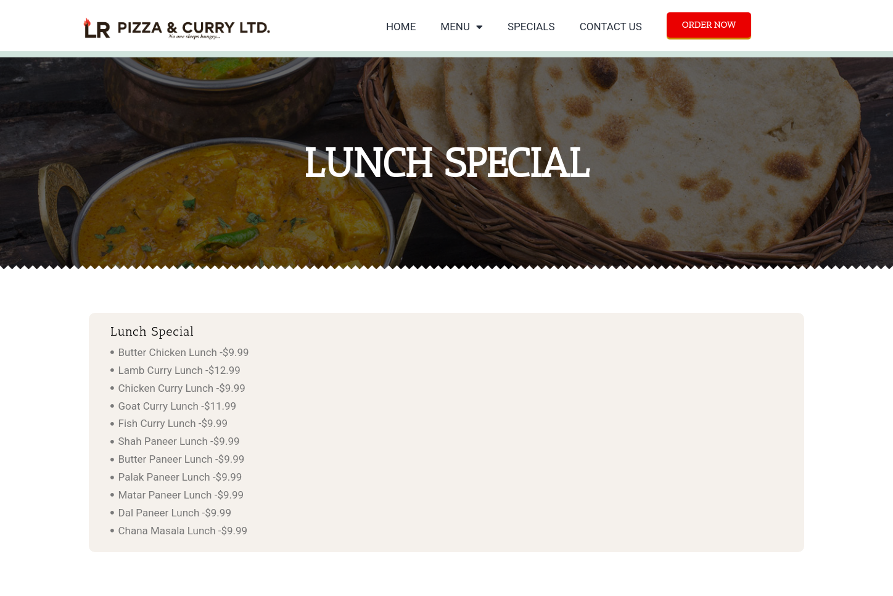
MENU (461, 26)
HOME (401, 26)
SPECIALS (531, 26)
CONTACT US (611, 26)
